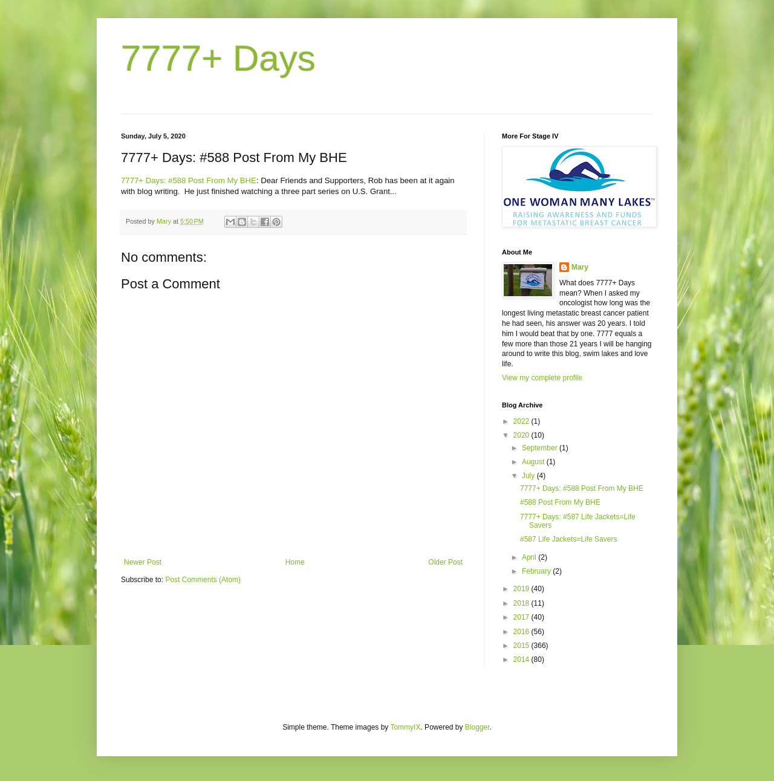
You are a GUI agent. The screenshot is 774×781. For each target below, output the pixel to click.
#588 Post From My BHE (560, 502)
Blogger (477, 727)
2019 (522, 589)
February (537, 571)
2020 (522, 435)
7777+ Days (218, 58)
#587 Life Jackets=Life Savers (568, 539)
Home (295, 562)
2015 (522, 645)
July (529, 476)
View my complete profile (542, 378)
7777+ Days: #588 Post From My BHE (188, 180)
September (540, 448)
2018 (522, 603)
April (530, 557)
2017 (522, 617)
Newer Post (142, 562)
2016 (522, 631)
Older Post (445, 562)
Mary (579, 267)
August (534, 462)
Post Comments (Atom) (203, 579)
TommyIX (405, 727)
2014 (522, 659)
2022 (522, 421)
